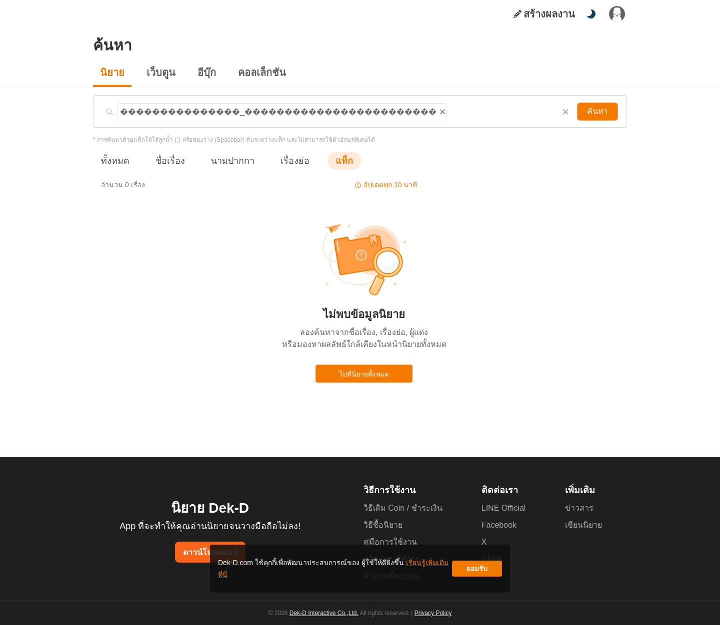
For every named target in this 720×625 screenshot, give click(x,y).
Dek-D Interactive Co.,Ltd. (325, 613)
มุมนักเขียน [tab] (246, 14)
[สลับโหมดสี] (591, 14)
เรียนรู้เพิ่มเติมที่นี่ (390, 572)
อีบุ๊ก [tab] (201, 14)
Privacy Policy (432, 613)
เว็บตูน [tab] (166, 14)
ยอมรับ (477, 572)
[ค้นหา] (565, 14)
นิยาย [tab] (131, 14)
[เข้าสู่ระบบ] (617, 14)
